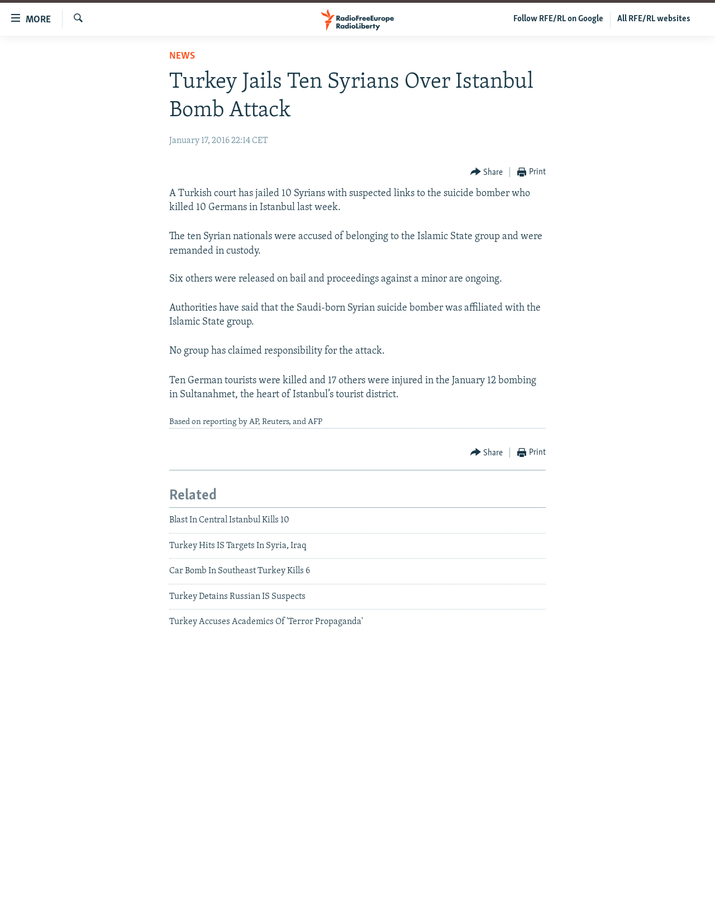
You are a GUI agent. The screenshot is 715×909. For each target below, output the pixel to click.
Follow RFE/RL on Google (558, 19)
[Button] (486, 172)
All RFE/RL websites (653, 19)
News (182, 56)
